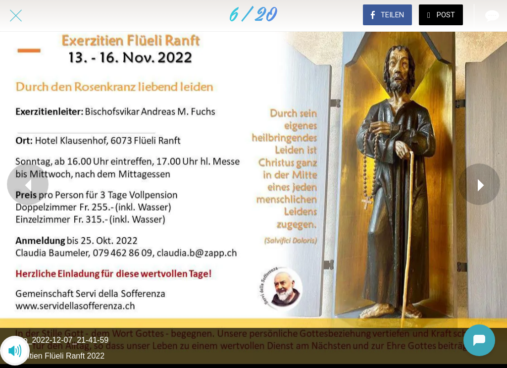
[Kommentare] (491, 16)
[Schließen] (16, 16)
